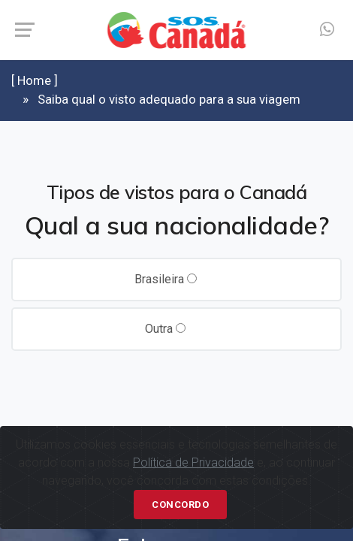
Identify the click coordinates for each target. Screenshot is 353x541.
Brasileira (165, 279)
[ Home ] (34, 80)
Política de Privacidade (193, 462)
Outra (165, 329)
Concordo (180, 504)
